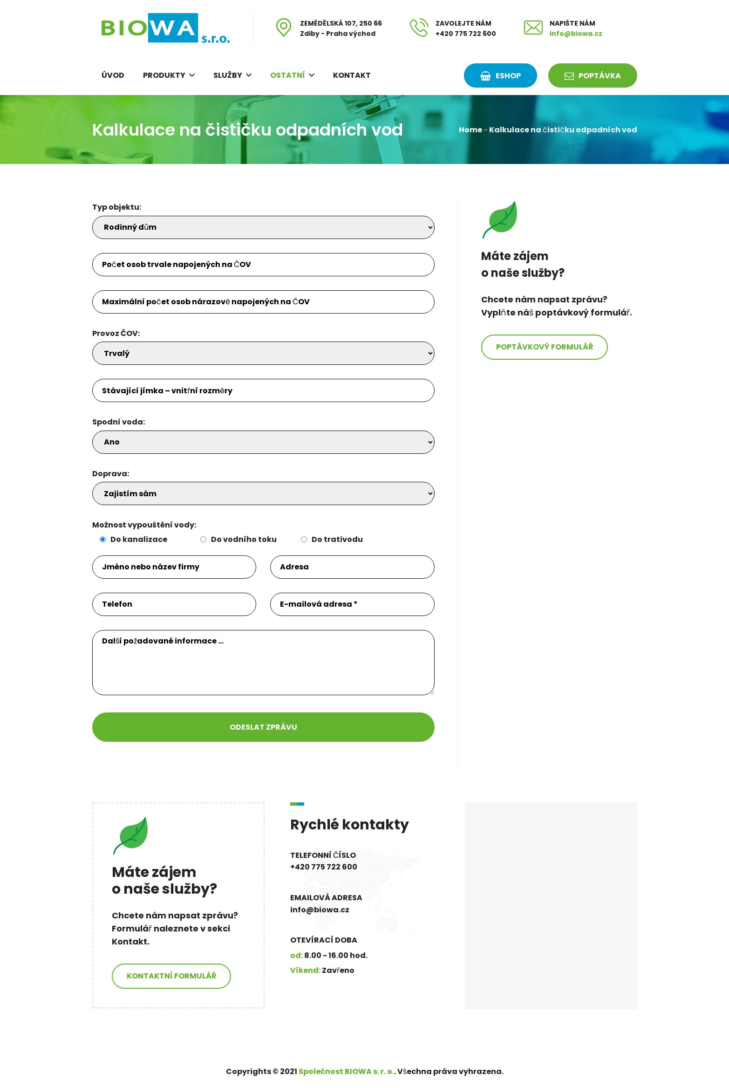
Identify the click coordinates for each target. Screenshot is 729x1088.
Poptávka (593, 76)
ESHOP (500, 76)
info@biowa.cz (576, 33)
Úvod (113, 75)
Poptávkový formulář (544, 347)
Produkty (164, 75)
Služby (227, 75)
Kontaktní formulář (171, 976)
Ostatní (287, 75)
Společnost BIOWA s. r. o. (346, 1071)
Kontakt (352, 75)
